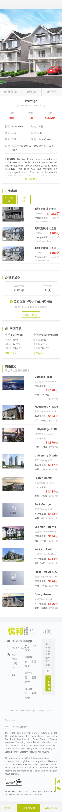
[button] (58, 781)
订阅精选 (49, 683)
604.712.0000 (20, 647)
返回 (8, 808)
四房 (24, 199)
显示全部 (31, 179)
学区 (51, 92)
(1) (10, 92)
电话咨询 (51, 808)
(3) (31, 92)
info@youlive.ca (22, 640)
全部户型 (9, 199)
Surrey (41, 105)
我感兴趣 (28, 808)
